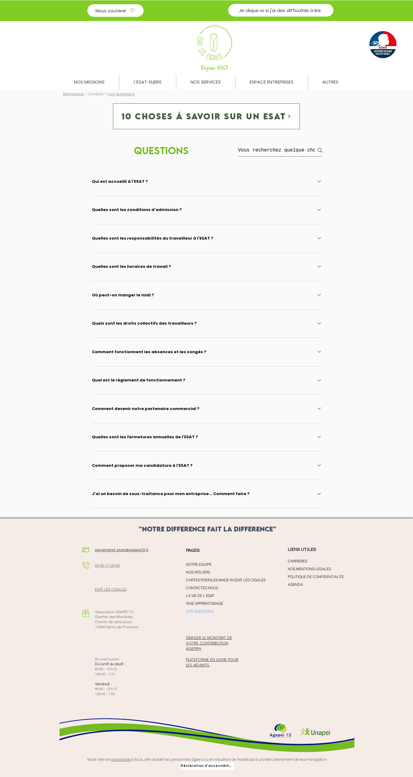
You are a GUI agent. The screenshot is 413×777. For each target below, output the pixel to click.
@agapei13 (135, 549)
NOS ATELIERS (198, 572)
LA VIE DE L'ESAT (200, 595)
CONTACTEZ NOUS (202, 588)
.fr (147, 549)
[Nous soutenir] (115, 10)
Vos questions (121, 94)
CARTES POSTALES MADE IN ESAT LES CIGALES (219, 580)
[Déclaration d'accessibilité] (207, 766)
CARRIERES (297, 561)
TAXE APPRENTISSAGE (204, 603)
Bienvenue (74, 94)
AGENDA (295, 584)
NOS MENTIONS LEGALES (309, 569)
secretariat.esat (110, 549)
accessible (121, 759)
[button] (89, 82)
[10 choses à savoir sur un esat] (206, 116)
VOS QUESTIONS (200, 611)
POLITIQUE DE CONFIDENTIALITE (316, 576)
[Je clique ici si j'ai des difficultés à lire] (280, 10)
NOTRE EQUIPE (198, 564)
